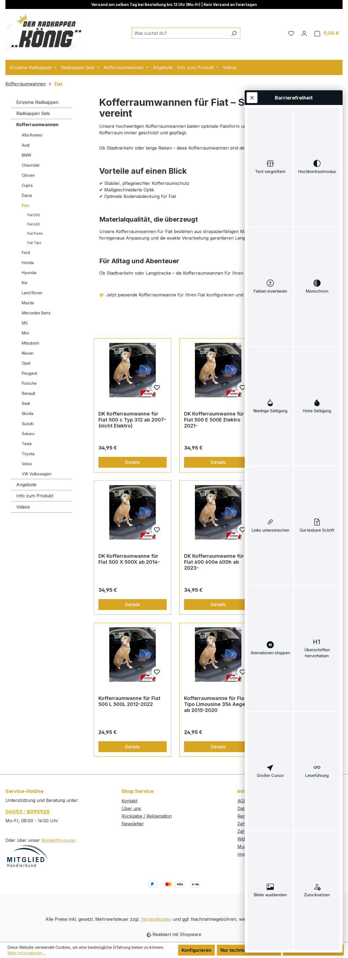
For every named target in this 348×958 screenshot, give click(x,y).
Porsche (29, 383)
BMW (26, 155)
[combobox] (180, 33)
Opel (26, 363)
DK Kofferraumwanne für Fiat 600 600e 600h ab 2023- (214, 562)
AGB (242, 801)
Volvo (27, 463)
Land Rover (32, 292)
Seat (26, 403)
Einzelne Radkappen (37, 102)
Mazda (28, 302)
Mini (25, 333)
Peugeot (29, 373)
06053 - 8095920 (27, 811)
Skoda (27, 413)
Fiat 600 (33, 224)
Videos (23, 507)
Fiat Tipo (34, 243)
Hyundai (29, 272)
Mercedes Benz (36, 313)
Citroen (28, 175)
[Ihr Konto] (304, 33)
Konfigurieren (196, 950)
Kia (24, 282)
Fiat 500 (33, 215)
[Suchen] (234, 33)
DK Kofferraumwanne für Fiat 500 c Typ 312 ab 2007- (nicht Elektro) (132, 420)
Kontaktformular (58, 840)
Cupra (27, 185)
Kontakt (129, 801)
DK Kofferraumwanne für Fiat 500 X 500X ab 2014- (129, 559)
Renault (28, 393)
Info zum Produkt (34, 495)
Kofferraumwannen (37, 124)
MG (25, 323)
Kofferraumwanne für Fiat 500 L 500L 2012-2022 (129, 701)
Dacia (27, 195)
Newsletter (133, 823)
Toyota (28, 453)
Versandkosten (156, 919)
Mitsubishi (30, 343)
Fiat (25, 205)
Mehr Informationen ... (27, 953)
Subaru (28, 433)
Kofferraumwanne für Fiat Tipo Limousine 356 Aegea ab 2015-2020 (216, 704)
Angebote (26, 484)
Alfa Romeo (32, 135)
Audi (26, 145)
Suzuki (28, 423)
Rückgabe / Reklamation (147, 816)
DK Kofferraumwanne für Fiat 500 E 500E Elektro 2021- (214, 420)
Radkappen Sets (33, 113)
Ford (26, 252)
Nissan (27, 353)
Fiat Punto (35, 233)
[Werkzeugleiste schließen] (252, 97)
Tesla (27, 443)
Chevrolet (30, 165)
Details (132, 462)
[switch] (270, 167)
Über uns (131, 808)
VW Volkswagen (36, 474)
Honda (28, 262)
